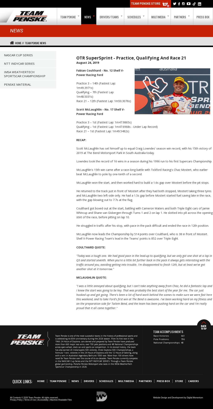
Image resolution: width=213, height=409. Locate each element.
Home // (19, 43)
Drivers (89, 381)
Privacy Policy (16, 400)
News (89, 17)
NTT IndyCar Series (19, 64)
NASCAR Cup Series (18, 55)
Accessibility (43, 400)
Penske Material (17, 84)
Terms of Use (30, 400)
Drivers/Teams (111, 17)
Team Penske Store (150, 4)
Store (179, 381)
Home (41, 381)
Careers (193, 381)
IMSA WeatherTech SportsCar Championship (24, 74)
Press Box (203, 17)
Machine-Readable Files (61, 400)
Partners (182, 17)
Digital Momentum (195, 398)
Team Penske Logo (30, 16)
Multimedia (160, 17)
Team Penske (69, 17)
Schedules (135, 17)
